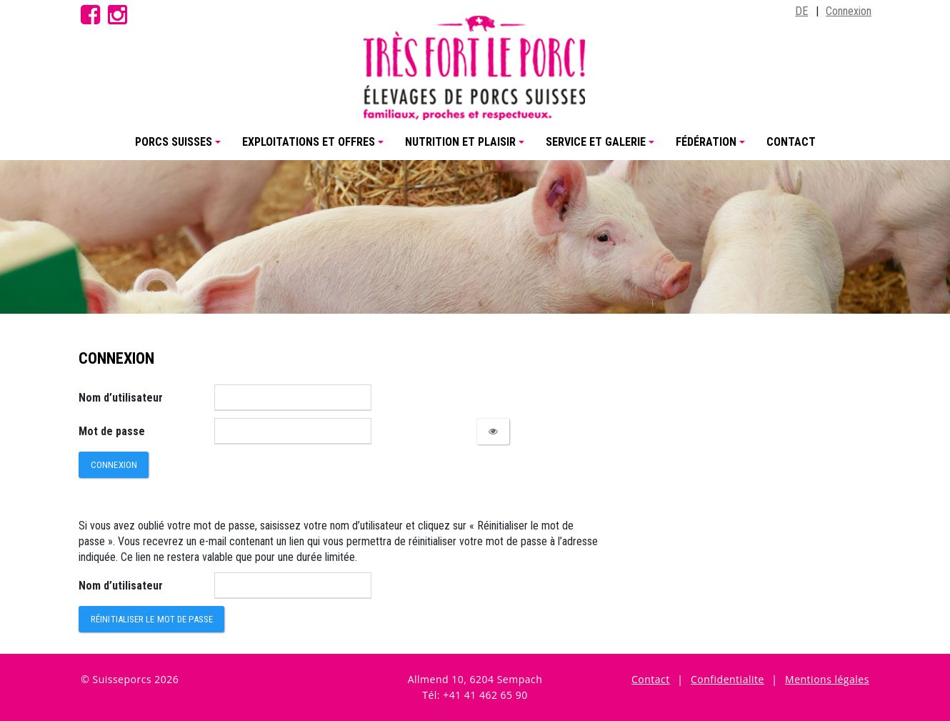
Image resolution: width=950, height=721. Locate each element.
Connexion (848, 11)
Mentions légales (827, 679)
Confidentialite (727, 679)
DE (801, 11)
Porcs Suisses (180, 147)
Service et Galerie (602, 147)
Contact (791, 142)
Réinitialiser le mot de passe (152, 619)
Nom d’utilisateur (121, 397)
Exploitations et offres (315, 147)
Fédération (712, 147)
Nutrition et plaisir (467, 147)
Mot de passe (112, 431)
